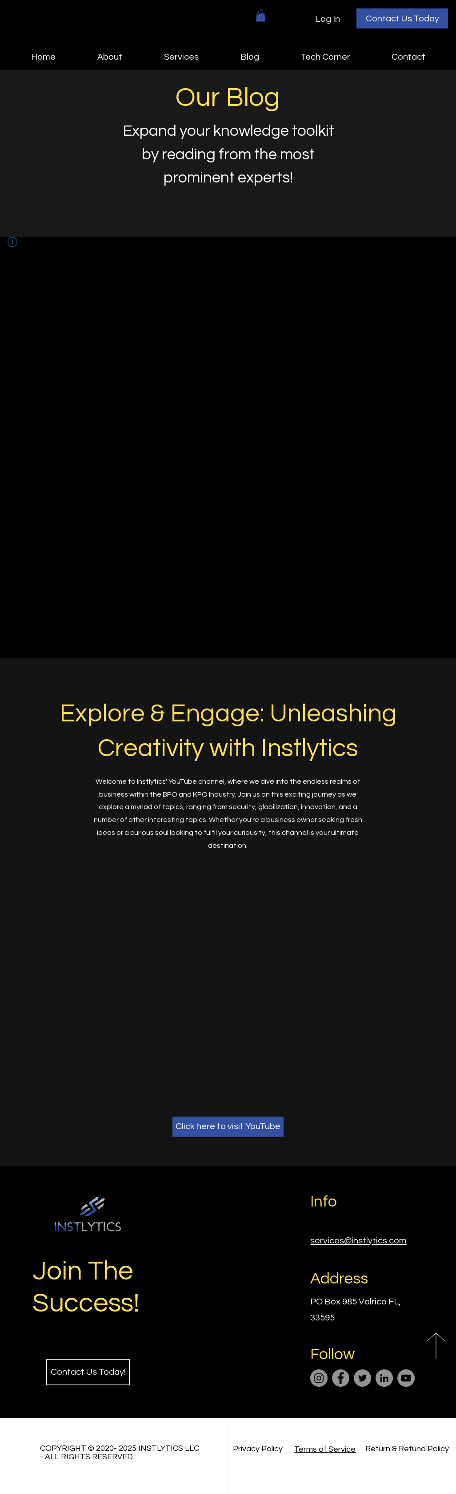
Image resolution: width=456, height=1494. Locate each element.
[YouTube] (406, 1378)
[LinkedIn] (384, 1378)
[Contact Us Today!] (88, 1372)
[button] (261, 15)
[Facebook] (340, 1378)
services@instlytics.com (358, 1240)
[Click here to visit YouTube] (228, 1127)
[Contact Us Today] (402, 18)
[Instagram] (319, 1378)
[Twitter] (362, 1378)
